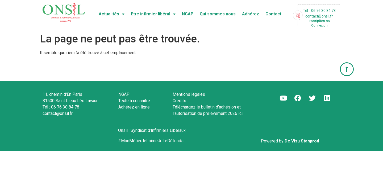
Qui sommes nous (218, 13)
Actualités (111, 14)
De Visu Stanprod (302, 141)
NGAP (187, 13)
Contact (273, 13)
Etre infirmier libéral (153, 14)
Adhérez (250, 13)
